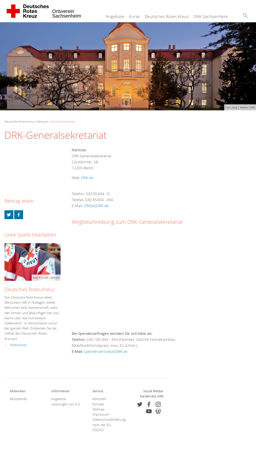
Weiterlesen (18, 345)
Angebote (115, 16)
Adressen (42, 121)
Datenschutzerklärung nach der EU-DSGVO (107, 424)
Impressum (100, 414)
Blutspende (18, 399)
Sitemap (98, 409)
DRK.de (87, 177)
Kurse (134, 16)
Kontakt (98, 404)
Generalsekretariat (63, 121)
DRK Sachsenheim (211, 16)
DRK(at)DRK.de (96, 205)
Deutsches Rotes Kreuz (167, 16)
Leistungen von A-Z (65, 404)
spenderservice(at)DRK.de (105, 351)
